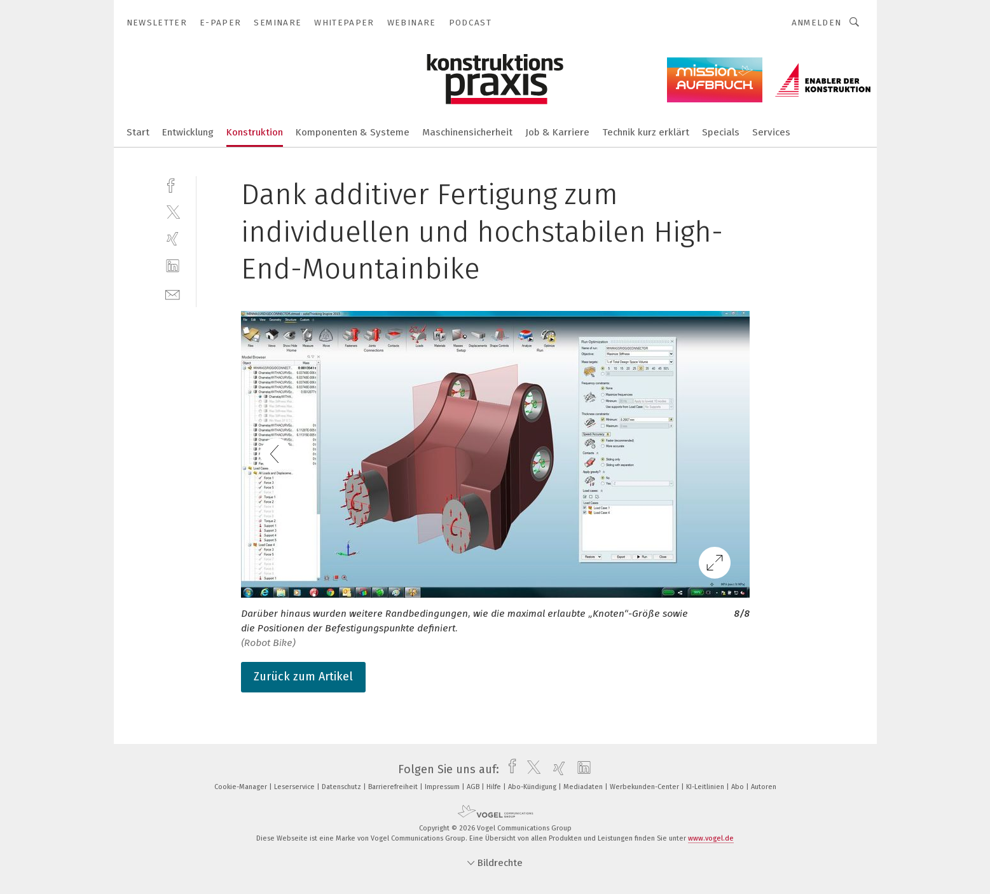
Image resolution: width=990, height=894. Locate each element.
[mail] (173, 293)
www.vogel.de (711, 838)
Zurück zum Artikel (303, 677)
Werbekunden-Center (645, 787)
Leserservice (295, 787)
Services (771, 132)
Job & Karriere (557, 132)
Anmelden (817, 22)
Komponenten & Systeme (352, 132)
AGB (474, 787)
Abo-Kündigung (533, 787)
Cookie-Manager (241, 787)
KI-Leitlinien (706, 787)
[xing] (173, 239)
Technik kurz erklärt (645, 132)
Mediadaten (584, 787)
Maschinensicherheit (467, 132)
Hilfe (494, 787)
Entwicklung (188, 132)
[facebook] (173, 184)
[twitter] (173, 211)
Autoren (763, 787)
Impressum (443, 787)
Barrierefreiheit (394, 787)
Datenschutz (342, 787)
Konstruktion (254, 132)
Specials (720, 132)
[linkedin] (173, 266)
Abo (738, 787)
